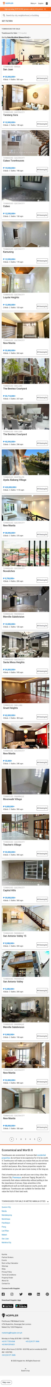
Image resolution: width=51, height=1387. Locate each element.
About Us (5, 1281)
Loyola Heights (11, 297)
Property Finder (7, 1278)
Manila (4, 1211)
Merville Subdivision (13, 616)
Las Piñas (5, 1231)
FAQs (4, 1269)
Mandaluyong (7, 1215)
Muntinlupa (6, 1219)
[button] (5, 52)
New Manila (9, 343)
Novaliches (9, 571)
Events (4, 1260)
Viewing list (42, 78)
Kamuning (8, 251)
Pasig (4, 1227)
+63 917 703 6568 (8, 1341)
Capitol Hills (9, 890)
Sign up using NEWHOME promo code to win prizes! (25, 9)
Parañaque (6, 1223)
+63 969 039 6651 (8, 1344)
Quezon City (6, 1207)
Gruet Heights (10, 708)
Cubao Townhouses (13, 160)
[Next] (39, 1139)
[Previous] (12, 1139)
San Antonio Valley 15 (14, 936)
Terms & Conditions (9, 1275)
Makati (4, 1235)
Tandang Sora (10, 115)
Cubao (6, 206)
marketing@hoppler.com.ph (12, 1333)
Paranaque (16, 1177)
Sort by (16, 37)
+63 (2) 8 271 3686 (32, 1341)
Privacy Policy (7, 1272)
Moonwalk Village (12, 799)
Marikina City (6, 1242)
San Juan (8, 69)
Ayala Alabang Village (14, 479)
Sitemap (5, 1266)
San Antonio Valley (13, 981)
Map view (6, 1382)
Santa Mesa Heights (14, 662)
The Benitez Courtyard (15, 388)
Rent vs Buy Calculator (10, 1263)
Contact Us (6, 1283)
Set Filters (7, 21)
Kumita (4, 1254)
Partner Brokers (7, 1257)
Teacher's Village (12, 844)
